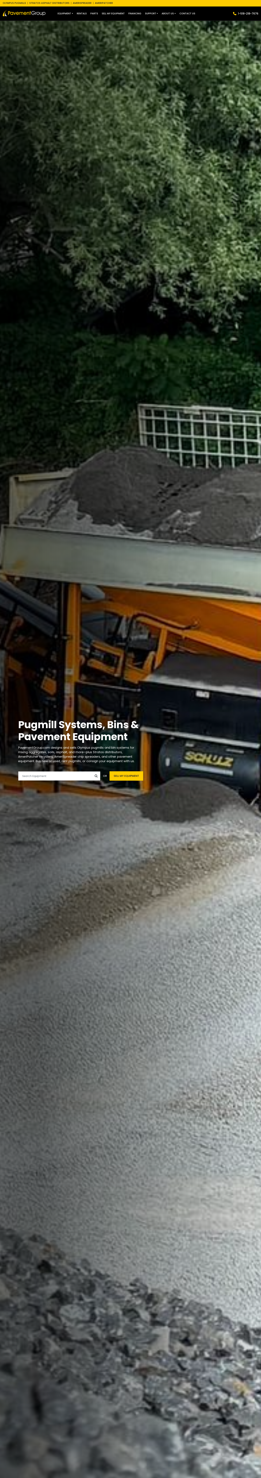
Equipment (64, 13)
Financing (134, 13)
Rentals (82, 13)
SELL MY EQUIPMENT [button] (126, 776)
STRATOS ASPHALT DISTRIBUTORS (49, 3)
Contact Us (187, 13)
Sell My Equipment (113, 13)
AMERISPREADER (82, 3)
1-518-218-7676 (248, 13)
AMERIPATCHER (104, 3)
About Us (168, 13)
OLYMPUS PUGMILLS (14, 3)
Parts (94, 13)
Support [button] (150, 13)
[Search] (59, 776)
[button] (65, 13)
